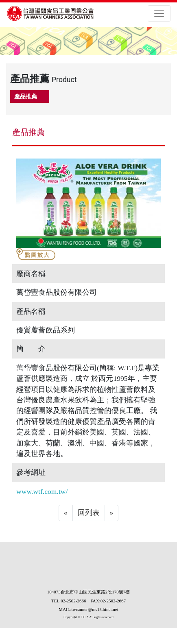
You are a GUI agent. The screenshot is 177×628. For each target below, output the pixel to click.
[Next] (112, 513)
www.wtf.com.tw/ (42, 491)
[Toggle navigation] (159, 13)
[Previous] (66, 513)
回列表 (89, 512)
